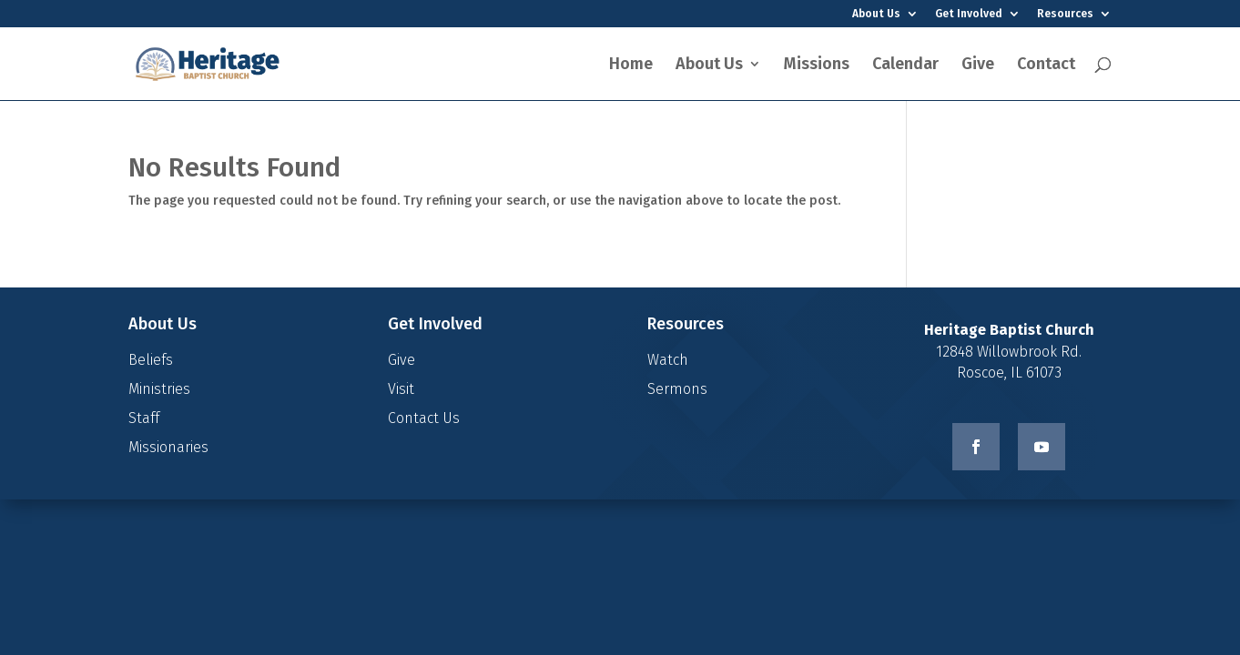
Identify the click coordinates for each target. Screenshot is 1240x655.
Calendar (905, 65)
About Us (876, 14)
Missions (816, 65)
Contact (1046, 65)
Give (977, 65)
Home (631, 65)
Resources (1065, 14)
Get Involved (968, 14)
